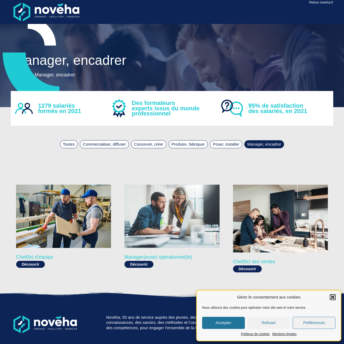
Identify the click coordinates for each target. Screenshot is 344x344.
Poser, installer (226, 144)
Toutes (69, 144)
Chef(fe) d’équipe (34, 257)
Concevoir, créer (148, 144)
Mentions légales (284, 334)
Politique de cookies (255, 334)
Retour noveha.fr (321, 2)
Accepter (223, 322)
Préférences (314, 322)
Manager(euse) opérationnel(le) (158, 257)
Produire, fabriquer (188, 144)
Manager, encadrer (264, 144)
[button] (332, 297)
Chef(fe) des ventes (254, 261)
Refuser (269, 322)
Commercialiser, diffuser (104, 144)
